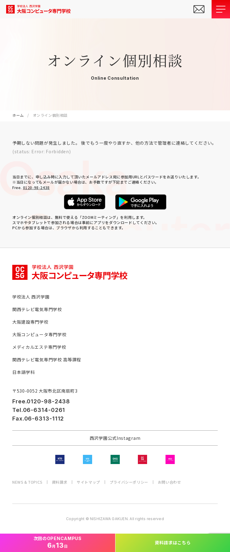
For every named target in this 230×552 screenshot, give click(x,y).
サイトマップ (88, 482)
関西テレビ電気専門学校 (37, 309)
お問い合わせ (169, 482)
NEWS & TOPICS (27, 482)
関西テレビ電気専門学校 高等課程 (46, 359)
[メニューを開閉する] (221, 9)
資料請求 (59, 482)
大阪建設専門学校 (30, 322)
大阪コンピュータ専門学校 (39, 334)
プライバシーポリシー (129, 482)
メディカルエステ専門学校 (39, 347)
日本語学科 (23, 372)
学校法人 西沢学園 (30, 297)
